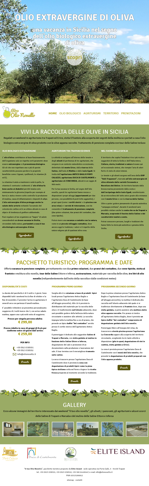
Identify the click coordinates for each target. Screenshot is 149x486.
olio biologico (70, 113)
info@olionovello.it (26, 354)
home (53, 113)
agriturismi (92, 113)
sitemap (70, 480)
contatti (78, 480)
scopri (74, 57)
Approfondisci (25, 235)
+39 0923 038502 (25, 350)
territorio (111, 113)
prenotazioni (131, 113)
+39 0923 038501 (25, 347)
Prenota (25, 362)
